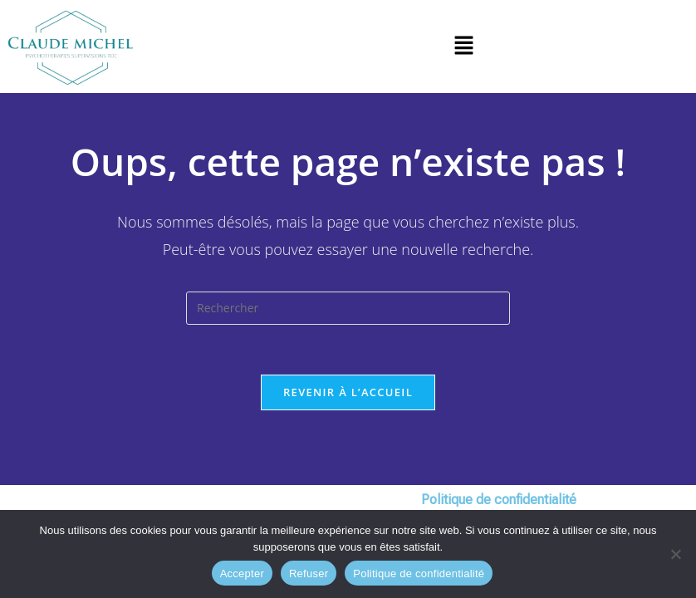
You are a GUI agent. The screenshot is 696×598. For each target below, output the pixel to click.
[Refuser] (675, 554)
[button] (463, 46)
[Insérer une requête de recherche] (348, 308)
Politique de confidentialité (418, 573)
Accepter (242, 573)
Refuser (308, 573)
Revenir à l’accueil (348, 392)
